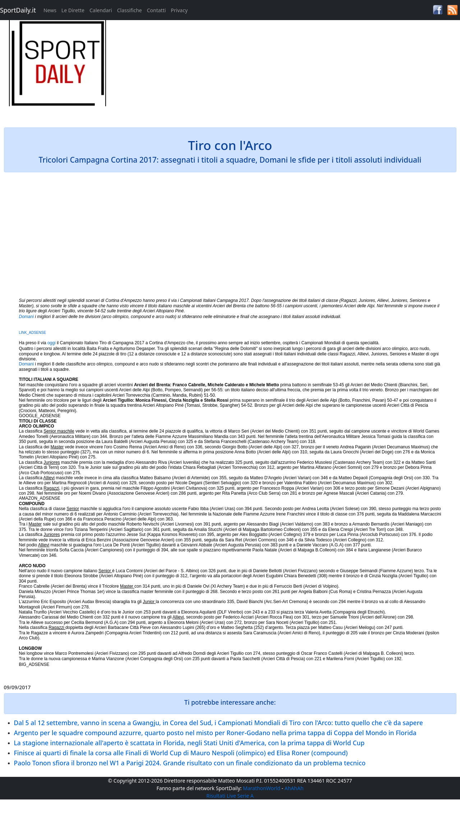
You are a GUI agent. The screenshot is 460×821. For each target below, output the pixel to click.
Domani (26, 316)
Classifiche (129, 10)
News (49, 10)
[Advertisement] (287, 70)
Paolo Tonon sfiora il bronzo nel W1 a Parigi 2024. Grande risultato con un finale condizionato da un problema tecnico (190, 763)
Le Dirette (72, 10)
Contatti (156, 10)
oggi (51, 342)
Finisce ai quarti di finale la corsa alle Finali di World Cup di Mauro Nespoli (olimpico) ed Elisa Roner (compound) (181, 752)
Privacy (179, 10)
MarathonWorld (261, 788)
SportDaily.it (18, 10)
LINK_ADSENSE (32, 333)
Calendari (100, 10)
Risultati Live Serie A (230, 795)
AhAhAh (294, 788)
